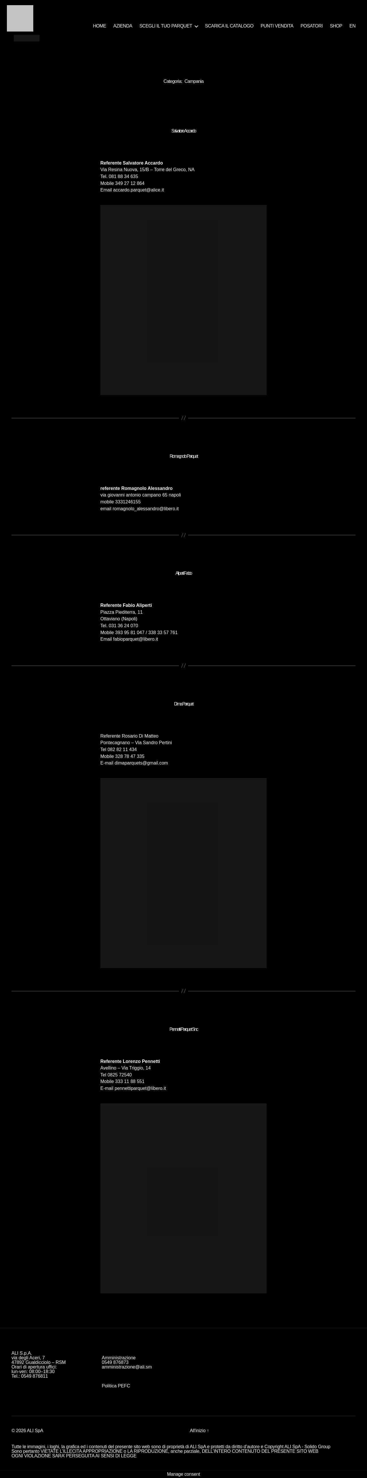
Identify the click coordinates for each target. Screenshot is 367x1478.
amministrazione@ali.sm (127, 1366)
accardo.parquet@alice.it (138, 189)
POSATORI (311, 26)
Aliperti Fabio (183, 573)
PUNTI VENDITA (277, 26)
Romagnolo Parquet (183, 456)
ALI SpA (35, 1430)
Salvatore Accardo (183, 130)
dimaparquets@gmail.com (141, 762)
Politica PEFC (116, 1385)
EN (353, 26)
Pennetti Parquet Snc (183, 1029)
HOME (99, 26)
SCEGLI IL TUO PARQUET (165, 26)
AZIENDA (122, 26)
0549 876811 (34, 1376)
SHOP (336, 26)
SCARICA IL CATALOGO (229, 26)
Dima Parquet (183, 703)
